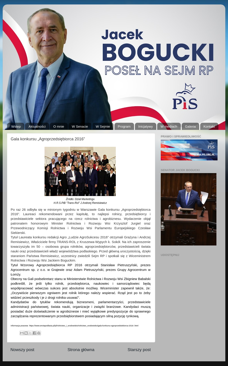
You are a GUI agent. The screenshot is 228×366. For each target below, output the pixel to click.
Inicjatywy (145, 126)
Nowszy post (22, 349)
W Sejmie (103, 126)
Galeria (190, 126)
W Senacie (80, 126)
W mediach (169, 126)
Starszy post (139, 349)
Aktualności (37, 126)
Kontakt (209, 126)
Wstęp (16, 126)
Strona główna (80, 349)
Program (124, 126)
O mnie (58, 126)
